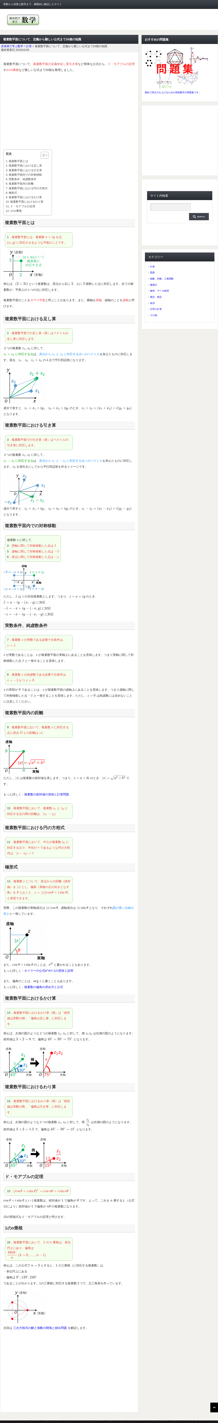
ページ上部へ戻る (214, 1407)
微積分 (153, 285)
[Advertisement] (69, 111)
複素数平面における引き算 (25, 170)
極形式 (13, 192)
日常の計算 (156, 309)
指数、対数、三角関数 (162, 278)
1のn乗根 (16, 210)
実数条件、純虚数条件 (22, 179)
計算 (152, 266)
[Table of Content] (45, 155)
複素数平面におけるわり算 (26, 201)
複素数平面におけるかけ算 (25, 197)
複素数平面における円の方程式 (28, 188)
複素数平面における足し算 (25, 165)
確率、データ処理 (159, 290)
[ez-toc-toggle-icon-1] (42, 155)
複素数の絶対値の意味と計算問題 (46, 794)
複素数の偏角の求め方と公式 (43, 987)
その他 (153, 315)
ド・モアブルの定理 (22, 206)
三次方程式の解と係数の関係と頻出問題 (40, 1328)
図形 (152, 272)
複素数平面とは (18, 161)
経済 (152, 303)
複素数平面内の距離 (21, 183)
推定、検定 (156, 297)
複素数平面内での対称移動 (25, 174)
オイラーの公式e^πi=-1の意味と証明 (48, 970)
